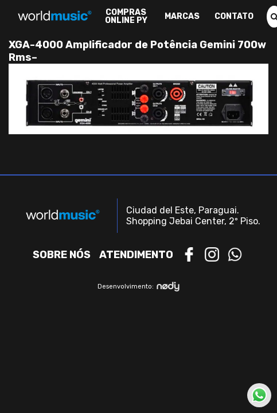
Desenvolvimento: (138, 286)
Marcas (182, 17)
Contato (233, 17)
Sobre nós (62, 255)
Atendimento (136, 255)
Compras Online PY (126, 17)
